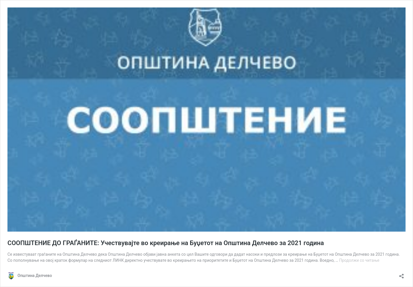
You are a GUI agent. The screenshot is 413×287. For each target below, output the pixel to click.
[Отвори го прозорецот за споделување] (402, 274)
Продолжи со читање (359, 260)
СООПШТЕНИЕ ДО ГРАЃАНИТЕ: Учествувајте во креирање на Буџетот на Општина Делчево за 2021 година (165, 243)
